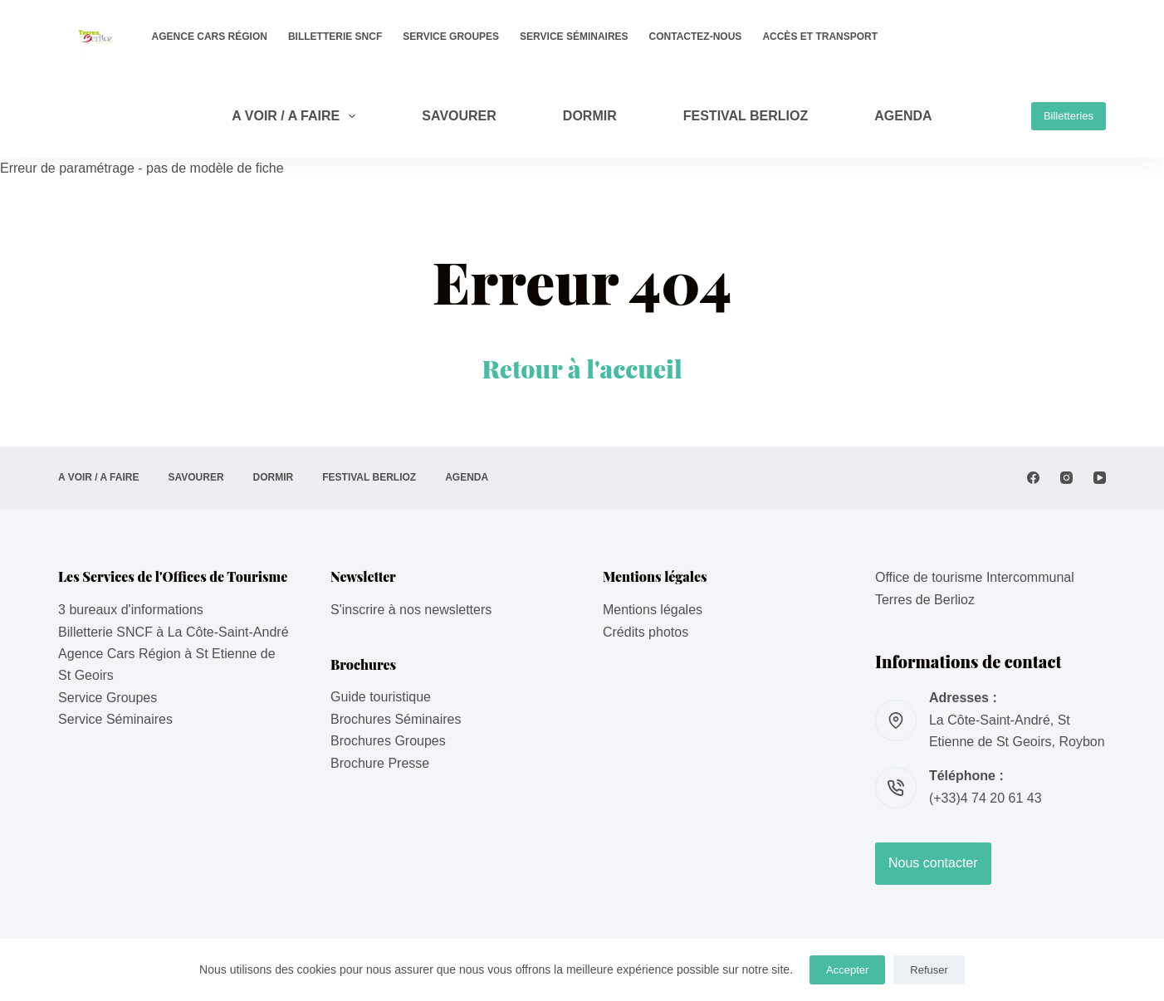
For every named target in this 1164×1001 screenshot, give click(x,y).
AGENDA (903, 116)
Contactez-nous (695, 36)
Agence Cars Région (209, 36)
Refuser (929, 970)
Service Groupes (451, 36)
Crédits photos (645, 632)
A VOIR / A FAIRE (297, 116)
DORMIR (590, 116)
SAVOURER (459, 116)
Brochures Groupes (388, 741)
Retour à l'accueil (582, 368)
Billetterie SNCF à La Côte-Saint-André (173, 632)
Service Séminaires (574, 36)
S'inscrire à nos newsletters (411, 610)
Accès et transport (820, 36)
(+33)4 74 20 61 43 (985, 798)
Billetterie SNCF (335, 36)
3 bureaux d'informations (130, 610)
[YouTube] (1099, 477)
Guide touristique (380, 697)
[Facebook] (1033, 477)
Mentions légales (652, 610)
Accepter (847, 970)
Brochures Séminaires (395, 719)
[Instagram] (1066, 477)
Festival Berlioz (746, 116)
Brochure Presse (379, 763)
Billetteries (1068, 116)
